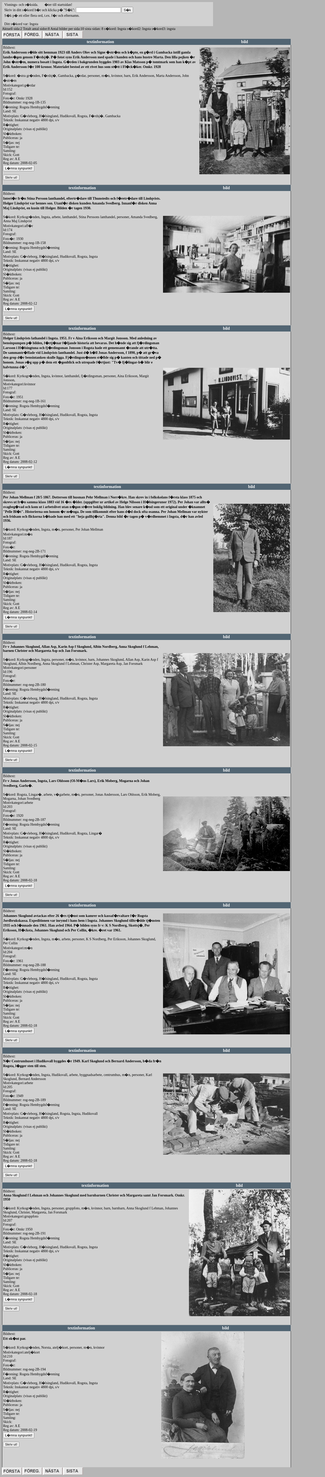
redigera (205, 180)
